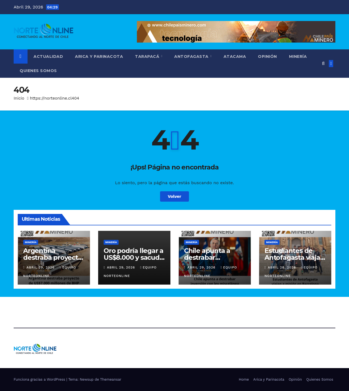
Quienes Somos (38, 70)
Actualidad (48, 56)
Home (244, 379)
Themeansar (110, 379)
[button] (323, 63)
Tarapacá (148, 56)
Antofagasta (192, 56)
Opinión (267, 56)
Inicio (19, 98)
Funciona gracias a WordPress (40, 379)
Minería (298, 56)
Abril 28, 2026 (282, 267)
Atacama (235, 56)
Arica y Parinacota (99, 56)
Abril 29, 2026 (41, 267)
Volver (174, 196)
